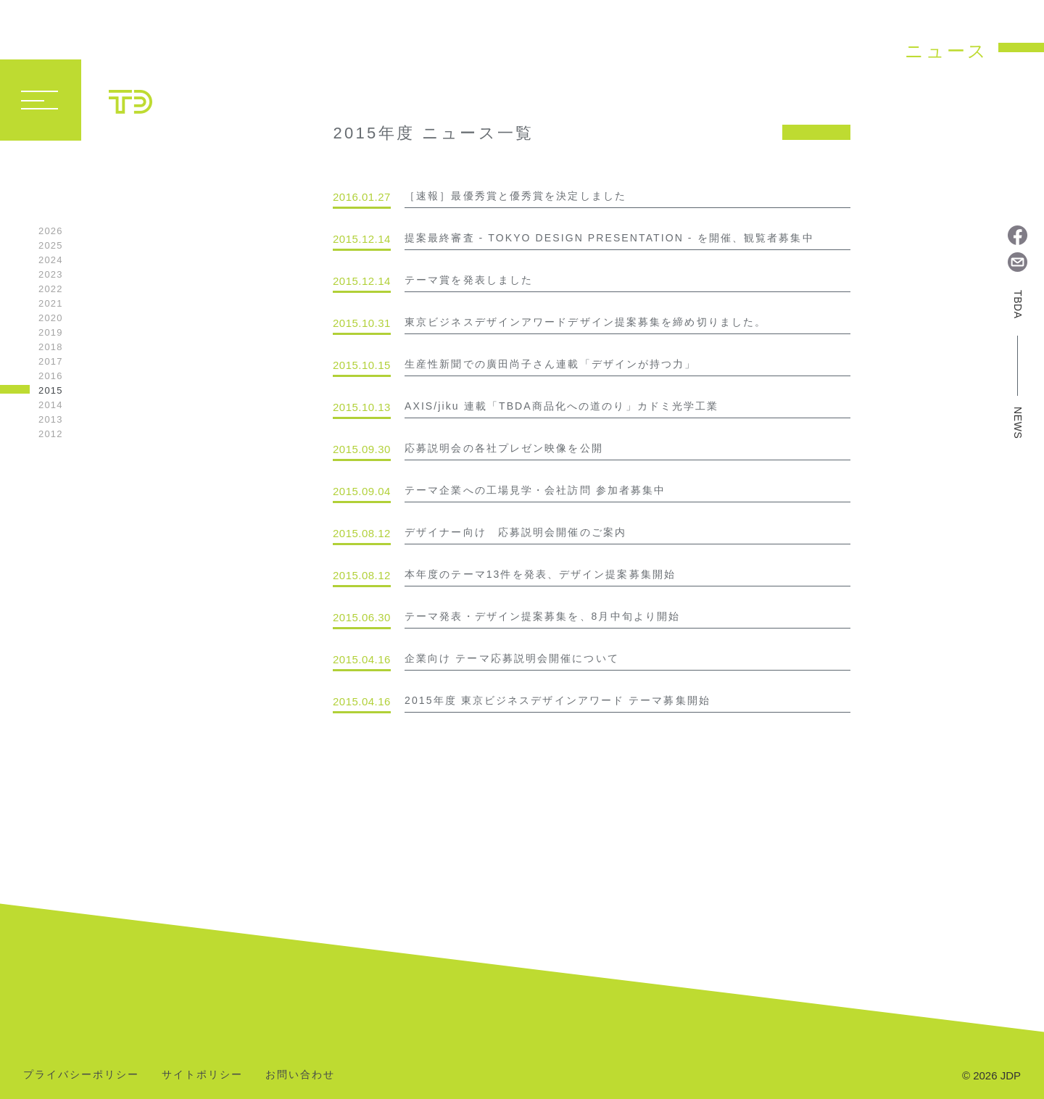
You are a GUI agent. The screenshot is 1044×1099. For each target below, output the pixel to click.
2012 (50, 434)
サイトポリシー (202, 1074)
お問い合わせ (300, 1074)
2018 (50, 347)
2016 (50, 376)
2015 (50, 390)
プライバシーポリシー (81, 1074)
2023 (50, 274)
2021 (50, 303)
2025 (50, 245)
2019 (50, 332)
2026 (50, 231)
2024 (50, 260)
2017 (50, 361)
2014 (50, 405)
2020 (50, 318)
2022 (50, 289)
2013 (50, 419)
